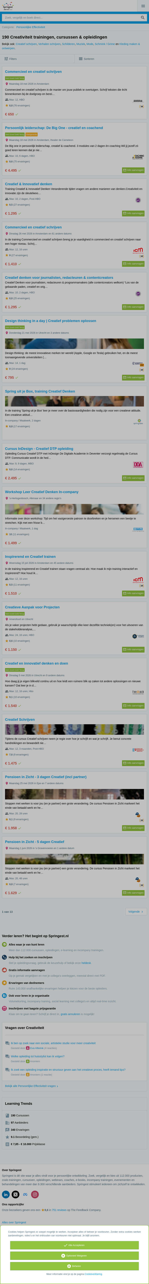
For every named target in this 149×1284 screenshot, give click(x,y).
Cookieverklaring (93, 1274)
